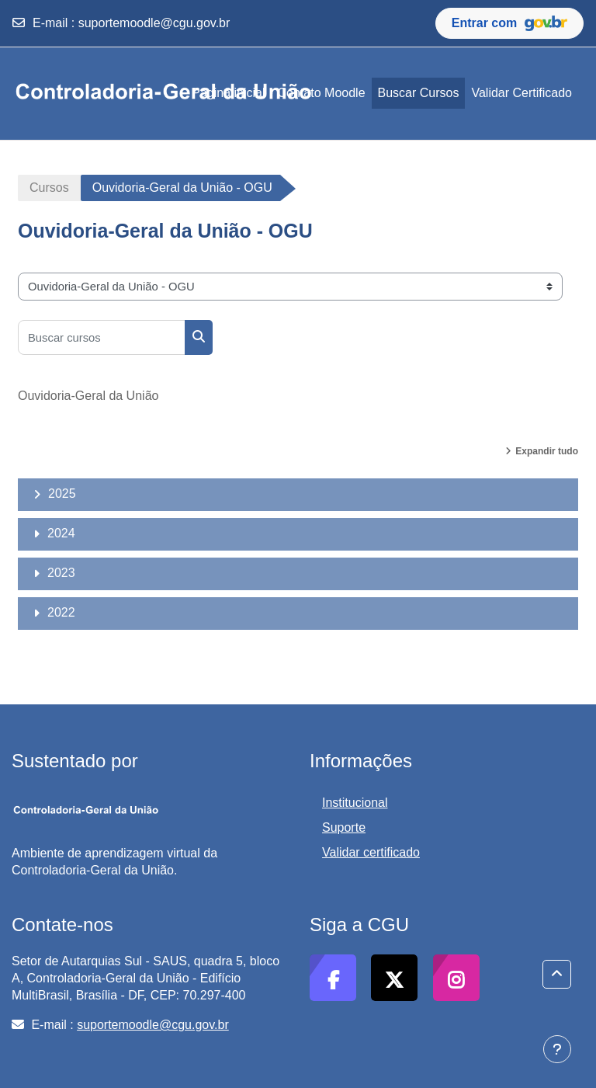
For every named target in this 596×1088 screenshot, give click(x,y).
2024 (61, 533)
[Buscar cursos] (101, 337)
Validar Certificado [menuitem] (521, 92)
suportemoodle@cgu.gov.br (154, 23)
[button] (556, 974)
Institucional (355, 802)
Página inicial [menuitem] (228, 92)
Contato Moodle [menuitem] (322, 92)
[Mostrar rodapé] (557, 1049)
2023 (61, 572)
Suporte (344, 827)
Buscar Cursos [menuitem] (418, 92)
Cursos (49, 187)
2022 (61, 612)
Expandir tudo (546, 451)
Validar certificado (371, 852)
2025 (62, 493)
